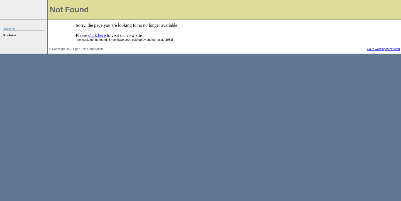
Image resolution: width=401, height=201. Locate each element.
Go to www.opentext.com (383, 49)
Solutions (9, 35)
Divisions (9, 28)
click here (97, 35)
